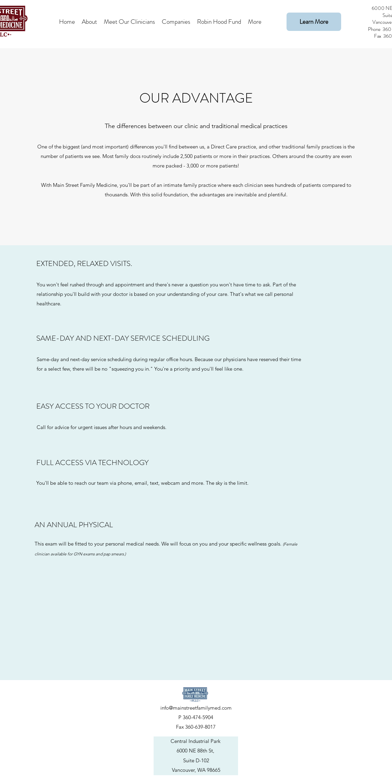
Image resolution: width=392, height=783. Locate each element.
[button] (129, 22)
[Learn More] (314, 22)
